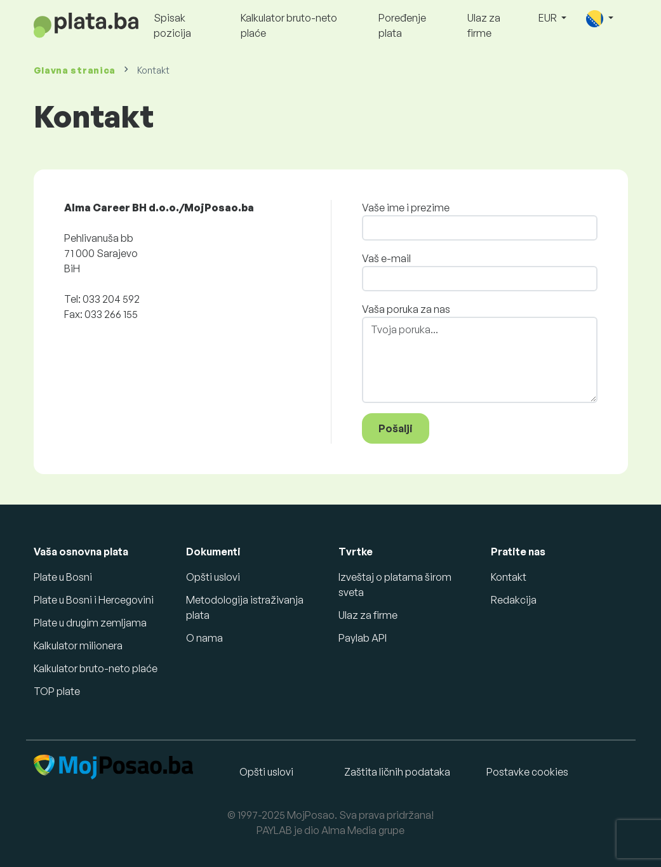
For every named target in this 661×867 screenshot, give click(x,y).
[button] (599, 18)
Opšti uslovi (213, 577)
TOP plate (57, 691)
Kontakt (508, 577)
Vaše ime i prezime (406, 207)
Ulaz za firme (483, 25)
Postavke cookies (527, 771)
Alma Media (349, 830)
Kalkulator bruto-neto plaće (289, 25)
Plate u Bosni (63, 577)
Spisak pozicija (172, 25)
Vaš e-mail (386, 258)
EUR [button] (548, 17)
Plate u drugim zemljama (90, 622)
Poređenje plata (402, 25)
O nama (204, 638)
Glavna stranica (75, 70)
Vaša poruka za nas (406, 309)
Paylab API (362, 638)
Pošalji (395, 428)
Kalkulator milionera (78, 645)
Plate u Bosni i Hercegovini (94, 599)
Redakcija (514, 599)
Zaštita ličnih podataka (397, 771)
